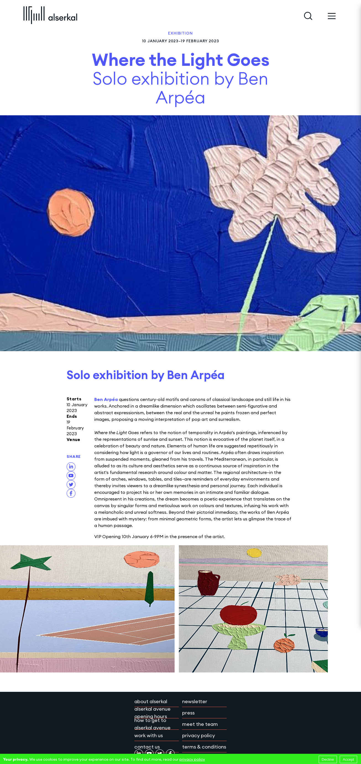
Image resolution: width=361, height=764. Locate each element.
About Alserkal (150, 701)
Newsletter (194, 701)
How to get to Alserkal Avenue (152, 724)
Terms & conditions (204, 747)
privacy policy (192, 759)
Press (188, 713)
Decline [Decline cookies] (328, 759)
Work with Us (148, 735)
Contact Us (147, 747)
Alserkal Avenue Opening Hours (152, 712)
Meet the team (200, 724)
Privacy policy (198, 735)
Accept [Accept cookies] (348, 759)
